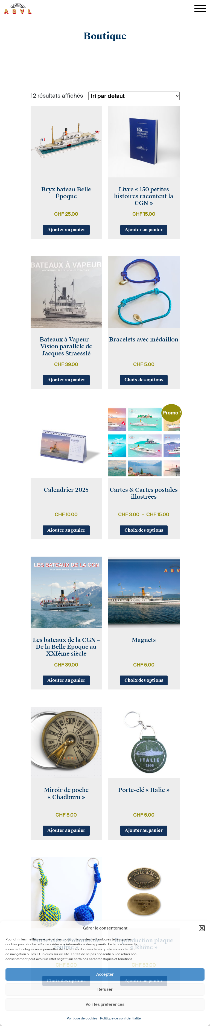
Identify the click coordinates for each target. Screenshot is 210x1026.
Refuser (105, 989)
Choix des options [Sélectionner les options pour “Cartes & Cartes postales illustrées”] (143, 530)
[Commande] (134, 96)
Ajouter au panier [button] (66, 230)
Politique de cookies (82, 1018)
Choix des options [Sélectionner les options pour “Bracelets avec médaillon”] (143, 380)
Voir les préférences (105, 1004)
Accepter (105, 974)
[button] (202, 928)
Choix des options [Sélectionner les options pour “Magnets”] (143, 680)
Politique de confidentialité (120, 1018)
